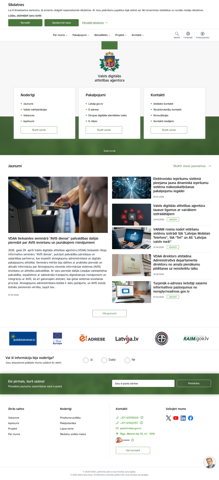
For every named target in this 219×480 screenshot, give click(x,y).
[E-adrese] (123, 440)
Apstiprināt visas (61, 22)
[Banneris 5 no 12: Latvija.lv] (126, 338)
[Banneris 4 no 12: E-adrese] (92, 338)
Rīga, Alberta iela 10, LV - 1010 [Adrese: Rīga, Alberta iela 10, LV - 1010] (137, 433)
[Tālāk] (203, 338)
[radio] (88, 360)
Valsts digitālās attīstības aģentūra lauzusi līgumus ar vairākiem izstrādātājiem (179, 210)
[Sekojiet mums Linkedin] (183, 418)
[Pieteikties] (194, 383)
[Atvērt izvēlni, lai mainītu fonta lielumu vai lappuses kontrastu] (202, 36)
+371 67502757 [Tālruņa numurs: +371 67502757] (129, 423)
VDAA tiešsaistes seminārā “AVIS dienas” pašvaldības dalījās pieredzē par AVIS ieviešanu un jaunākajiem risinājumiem (53, 240)
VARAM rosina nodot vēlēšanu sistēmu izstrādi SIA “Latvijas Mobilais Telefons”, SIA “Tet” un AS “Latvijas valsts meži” (181, 235)
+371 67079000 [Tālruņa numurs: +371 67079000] (129, 417)
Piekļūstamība (68, 423)
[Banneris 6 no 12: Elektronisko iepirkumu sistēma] (161, 338)
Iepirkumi (13, 423)
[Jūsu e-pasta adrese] (143, 383)
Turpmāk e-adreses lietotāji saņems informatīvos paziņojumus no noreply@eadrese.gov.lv (180, 287)
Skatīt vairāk (39, 129)
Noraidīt (25, 22)
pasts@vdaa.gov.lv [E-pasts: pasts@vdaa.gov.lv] (130, 428)
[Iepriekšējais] (16, 338)
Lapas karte (67, 428)
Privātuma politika (70, 417)
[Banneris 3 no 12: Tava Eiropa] (57, 338)
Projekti (12, 428)
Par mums (14, 434)
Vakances (13, 417)
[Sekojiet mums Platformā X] (168, 418)
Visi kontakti (133, 450)
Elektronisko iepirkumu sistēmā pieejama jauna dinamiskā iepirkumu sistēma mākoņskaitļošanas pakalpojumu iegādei (180, 185)
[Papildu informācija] (142, 417)
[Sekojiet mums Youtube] (175, 418)
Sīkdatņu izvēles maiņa (73, 434)
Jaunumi (173, 219)
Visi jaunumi (109, 313)
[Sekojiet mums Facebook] (190, 418)
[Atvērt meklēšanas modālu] (177, 36)
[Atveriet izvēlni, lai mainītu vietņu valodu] (188, 36)
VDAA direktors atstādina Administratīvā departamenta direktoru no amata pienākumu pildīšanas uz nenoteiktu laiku (176, 262)
